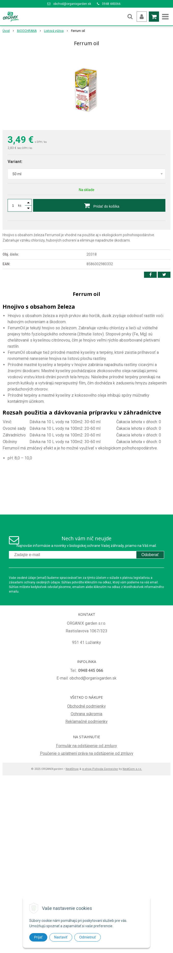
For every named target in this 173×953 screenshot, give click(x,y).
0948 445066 (111, 4)
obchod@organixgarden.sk (72, 4)
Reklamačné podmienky (86, 721)
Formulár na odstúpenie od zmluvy (86, 745)
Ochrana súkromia (86, 713)
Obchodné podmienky (86, 706)
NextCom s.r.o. (132, 769)
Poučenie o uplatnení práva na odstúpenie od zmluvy (86, 753)
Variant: (15, 161)
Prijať (38, 937)
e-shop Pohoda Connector (100, 769)
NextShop (72, 769)
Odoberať (150, 555)
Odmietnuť (87, 937)
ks (19, 205)
